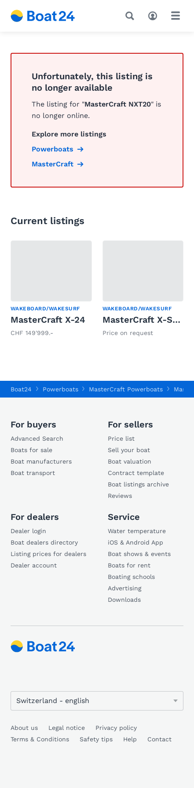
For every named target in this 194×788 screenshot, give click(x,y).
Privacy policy (116, 727)
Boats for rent (129, 565)
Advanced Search (37, 438)
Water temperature (137, 530)
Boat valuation (129, 461)
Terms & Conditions (40, 739)
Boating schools (131, 576)
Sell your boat (129, 449)
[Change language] (97, 701)
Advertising (124, 588)
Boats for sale (31, 449)
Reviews (120, 495)
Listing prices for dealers (48, 553)
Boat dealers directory (44, 542)
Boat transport (33, 472)
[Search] (131, 16)
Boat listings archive (138, 484)
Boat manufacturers (41, 461)
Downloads (124, 599)
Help (130, 739)
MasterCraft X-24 (48, 319)
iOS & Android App (135, 542)
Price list (121, 438)
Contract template (136, 472)
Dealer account (34, 565)
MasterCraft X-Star (143, 319)
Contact (159, 739)
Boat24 (21, 389)
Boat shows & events (139, 553)
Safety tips (96, 739)
